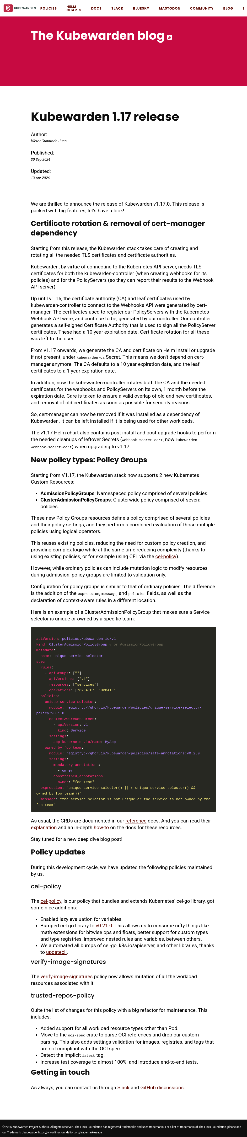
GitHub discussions (161, 1085)
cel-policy (165, 555)
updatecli (56, 950)
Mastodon (170, 8)
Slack (117, 8)
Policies (48, 8)
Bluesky (141, 8)
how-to (101, 825)
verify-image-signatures (67, 974)
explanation (44, 825)
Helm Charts (73, 8)
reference (135, 819)
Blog (228, 8)
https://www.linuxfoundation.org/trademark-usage (70, 1129)
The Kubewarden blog (98, 35)
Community (202, 8)
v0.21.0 (104, 924)
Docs (96, 8)
